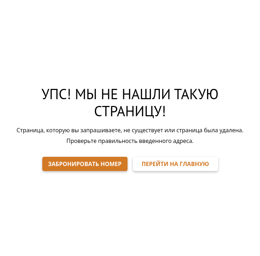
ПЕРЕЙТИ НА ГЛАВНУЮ (175, 164)
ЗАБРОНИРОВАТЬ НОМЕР (84, 164)
